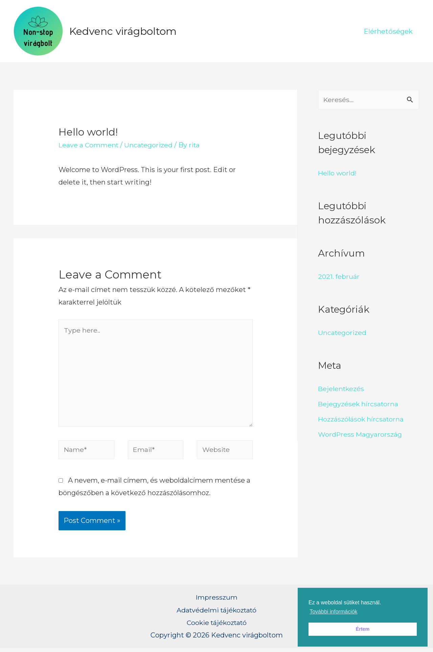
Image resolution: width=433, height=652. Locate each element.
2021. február (339, 276)
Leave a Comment (89, 145)
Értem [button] (363, 629)
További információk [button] (333, 611)
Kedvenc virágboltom (123, 31)
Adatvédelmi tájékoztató (216, 613)
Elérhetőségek (388, 31)
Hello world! (338, 173)
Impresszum (216, 601)
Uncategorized (150, 145)
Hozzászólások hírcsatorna (361, 419)
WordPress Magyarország (360, 434)
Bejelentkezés (341, 389)
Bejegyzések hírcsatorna (359, 404)
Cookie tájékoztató (216, 626)
